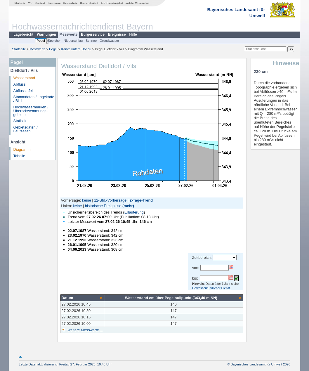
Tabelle (19, 156)
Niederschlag (73, 40)
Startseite (20, 2)
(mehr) (128, 206)
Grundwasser (109, 40)
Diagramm (22, 149)
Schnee (91, 40)
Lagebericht (23, 34)
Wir (30, 2)
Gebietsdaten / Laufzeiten (25, 129)
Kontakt (40, 2)
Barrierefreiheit (89, 2)
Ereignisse (117, 34)
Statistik (20, 121)
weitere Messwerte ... (85, 330)
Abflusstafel (23, 91)
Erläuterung (134, 212)
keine (86, 200)
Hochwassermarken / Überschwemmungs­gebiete (30, 111)
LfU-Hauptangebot (112, 2)
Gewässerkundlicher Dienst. (211, 288)
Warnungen (46, 34)
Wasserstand (24, 78)
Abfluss (19, 84)
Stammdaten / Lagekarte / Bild (33, 99)
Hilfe (133, 34)
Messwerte (68, 34)
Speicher (54, 40)
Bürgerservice (93, 34)
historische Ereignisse (103, 206)
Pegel (41, 40)
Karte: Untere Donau (76, 49)
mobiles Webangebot (137, 2)
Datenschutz (70, 2)
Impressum (54, 2)
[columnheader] (82, 297)
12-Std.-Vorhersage (110, 200)
